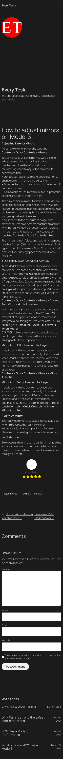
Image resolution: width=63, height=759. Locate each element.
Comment (8, 569)
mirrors (37, 493)
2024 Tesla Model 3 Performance (15, 733)
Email (4, 625)
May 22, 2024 (54, 707)
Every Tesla (9, 5)
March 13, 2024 (56, 747)
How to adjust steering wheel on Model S (17, 516)
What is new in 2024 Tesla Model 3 (20, 746)
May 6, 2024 (57, 719)
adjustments (10, 493)
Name (5, 610)
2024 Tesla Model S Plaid (19, 707)
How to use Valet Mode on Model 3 (44, 516)
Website (6, 640)
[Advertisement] (31, 62)
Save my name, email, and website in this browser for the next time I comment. (32, 657)
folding (25, 493)
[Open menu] (59, 5)
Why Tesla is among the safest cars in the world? (23, 719)
